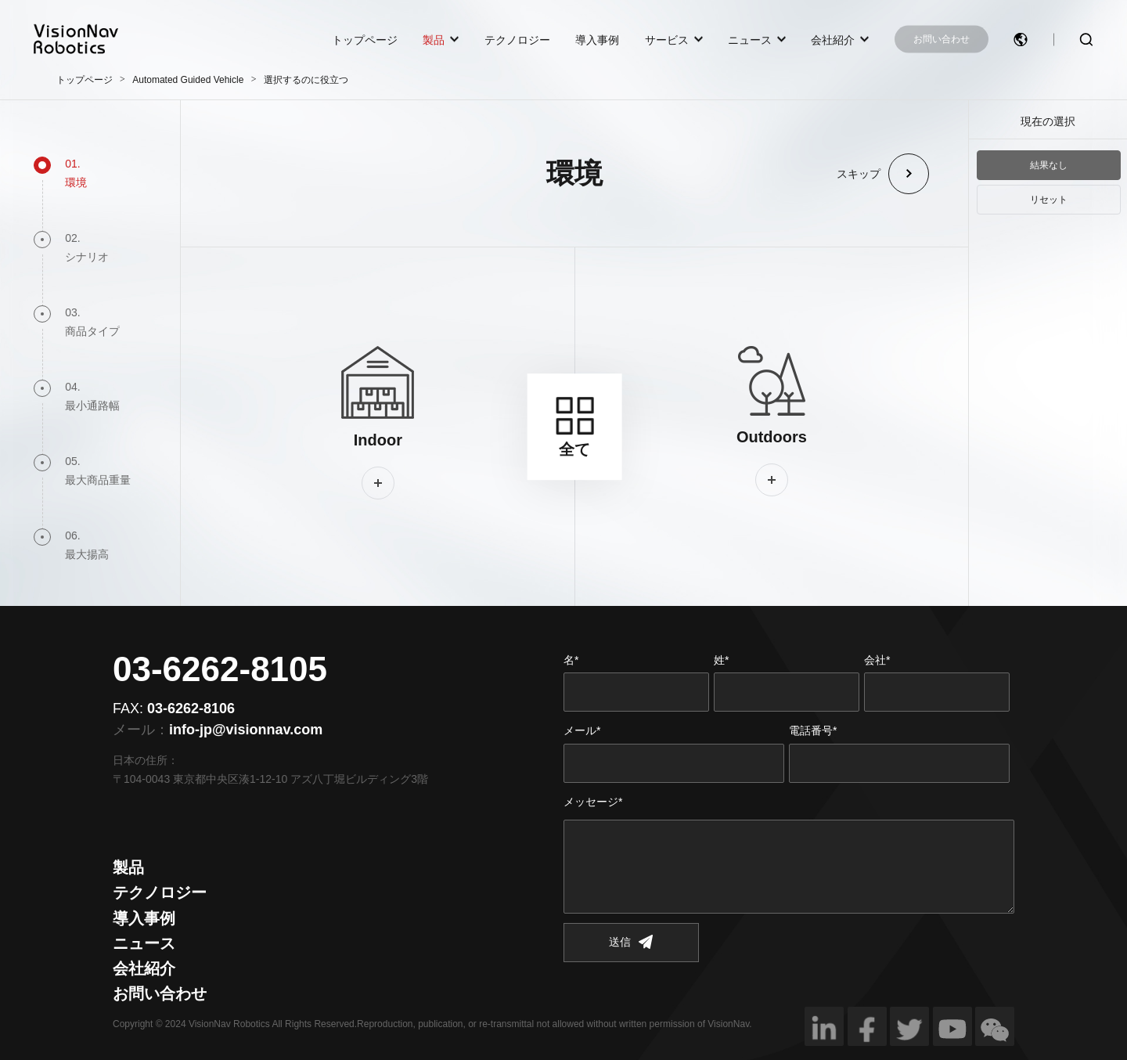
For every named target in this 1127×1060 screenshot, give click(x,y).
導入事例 (597, 39)
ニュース (750, 39)
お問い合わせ (941, 39)
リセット (1049, 199)
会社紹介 (833, 39)
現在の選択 (1048, 121)
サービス (667, 39)
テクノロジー (517, 39)
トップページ (365, 39)
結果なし (1049, 165)
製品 (434, 39)
